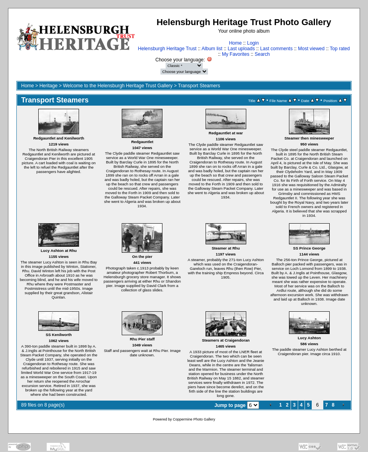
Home (235, 43)
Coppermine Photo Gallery (194, 419)
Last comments (276, 48)
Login (253, 43)
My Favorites (235, 54)
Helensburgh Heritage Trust (167, 48)
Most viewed (311, 48)
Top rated (340, 48)
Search (262, 54)
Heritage (48, 85)
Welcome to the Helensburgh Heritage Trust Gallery (118, 85)
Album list (212, 48)
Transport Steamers (199, 85)
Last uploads (241, 48)
